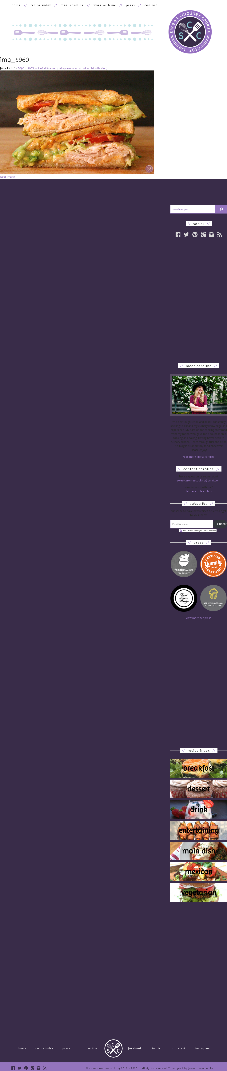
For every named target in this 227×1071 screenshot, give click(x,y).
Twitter (157, 1049)
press (128, 5)
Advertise (91, 1049)
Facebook (135, 1049)
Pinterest (178, 1049)
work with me (103, 5)
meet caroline (71, 5)
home (16, 5)
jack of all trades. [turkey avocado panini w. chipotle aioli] (70, 68)
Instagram (203, 1049)
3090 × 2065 (26, 68)
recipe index (40, 5)
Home (22, 1049)
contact (148, 5)
